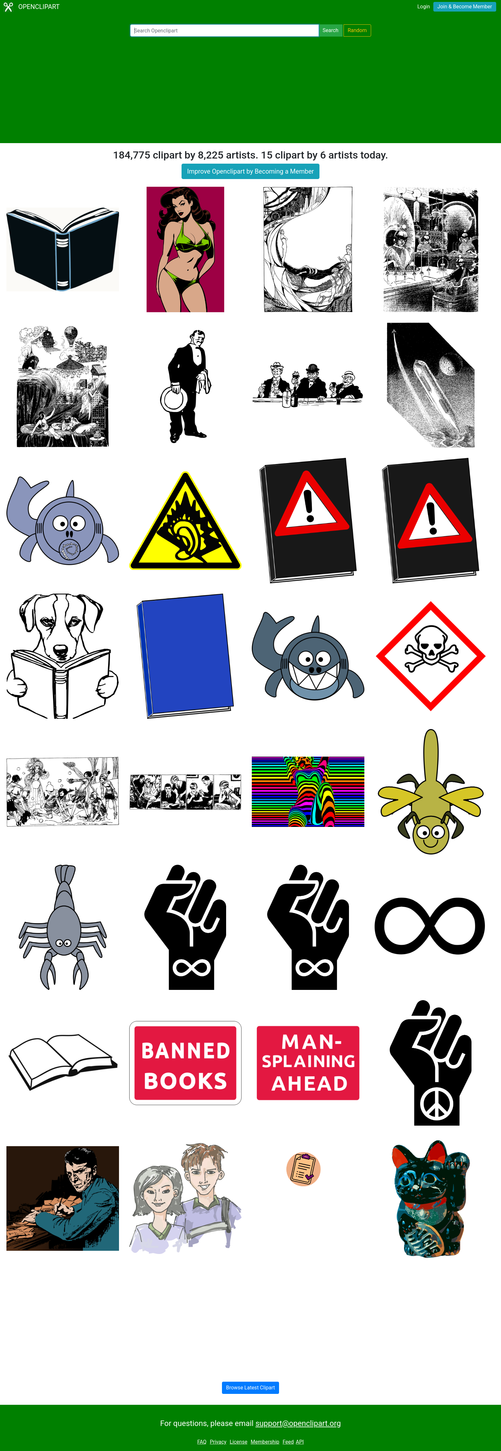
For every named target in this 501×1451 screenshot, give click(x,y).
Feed (288, 1442)
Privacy (218, 1442)
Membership (264, 1442)
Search (330, 30)
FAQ (202, 1442)
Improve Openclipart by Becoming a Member (250, 171)
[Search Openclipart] (224, 30)
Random (357, 30)
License (238, 1442)
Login (423, 7)
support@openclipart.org (298, 1423)
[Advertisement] (250, 90)
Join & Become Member (464, 7)
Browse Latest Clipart (250, 1388)
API (300, 1442)
